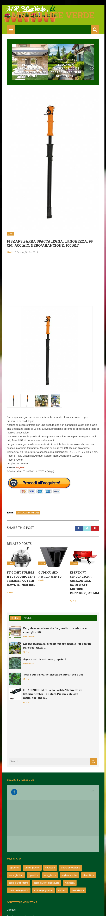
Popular (28, 618)
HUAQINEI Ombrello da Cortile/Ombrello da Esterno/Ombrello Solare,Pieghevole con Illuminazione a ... (52, 693)
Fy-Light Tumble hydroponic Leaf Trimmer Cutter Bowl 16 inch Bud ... (21, 581)
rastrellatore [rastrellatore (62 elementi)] (78, 847)
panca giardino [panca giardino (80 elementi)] (32, 824)
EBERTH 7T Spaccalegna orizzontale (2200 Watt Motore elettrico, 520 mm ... (84, 585)
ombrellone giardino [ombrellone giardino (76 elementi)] (70, 824)
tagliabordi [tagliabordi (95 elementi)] (14, 824)
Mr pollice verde (53, 15)
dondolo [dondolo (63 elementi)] (62, 847)
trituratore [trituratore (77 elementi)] (50, 824)
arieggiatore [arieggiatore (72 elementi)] (50, 832)
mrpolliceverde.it (23, 906)
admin (10, 252)
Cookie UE (13, 892)
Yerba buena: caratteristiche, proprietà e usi (53, 674)
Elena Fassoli (29, 636)
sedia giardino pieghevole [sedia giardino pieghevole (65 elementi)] (46, 839)
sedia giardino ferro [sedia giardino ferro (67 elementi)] (18, 839)
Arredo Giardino (30, 59)
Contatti (11, 866)
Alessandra (28, 663)
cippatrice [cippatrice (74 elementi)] (33, 832)
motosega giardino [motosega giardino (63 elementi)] (43, 847)
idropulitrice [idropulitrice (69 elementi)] (88, 832)
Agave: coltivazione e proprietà (44, 659)
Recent (15, 618)
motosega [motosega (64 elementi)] (69, 839)
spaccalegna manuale (28, 512)
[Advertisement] (53, 282)
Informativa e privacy (18, 885)
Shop (10, 233)
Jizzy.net (29, 872)
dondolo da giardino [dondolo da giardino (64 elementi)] (18, 847)
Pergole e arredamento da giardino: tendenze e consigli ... (30, 70)
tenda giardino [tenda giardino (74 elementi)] (16, 832)
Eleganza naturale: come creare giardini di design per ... (66, 70)
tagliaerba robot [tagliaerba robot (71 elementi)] (69, 832)
